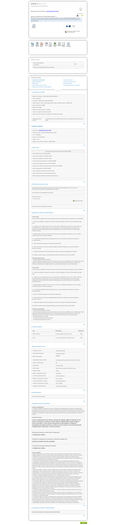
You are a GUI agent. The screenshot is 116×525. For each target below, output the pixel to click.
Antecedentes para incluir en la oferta (39, 85)
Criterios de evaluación (68, 80)
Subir (84, 123)
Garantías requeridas (68, 83)
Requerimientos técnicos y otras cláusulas (72, 85)
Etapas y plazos (35, 83)
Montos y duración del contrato (70, 81)
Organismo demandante (36, 81)
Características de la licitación (38, 80)
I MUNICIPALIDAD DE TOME (52, 11)
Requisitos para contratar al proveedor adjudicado (41, 86)
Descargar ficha (80, 13)
